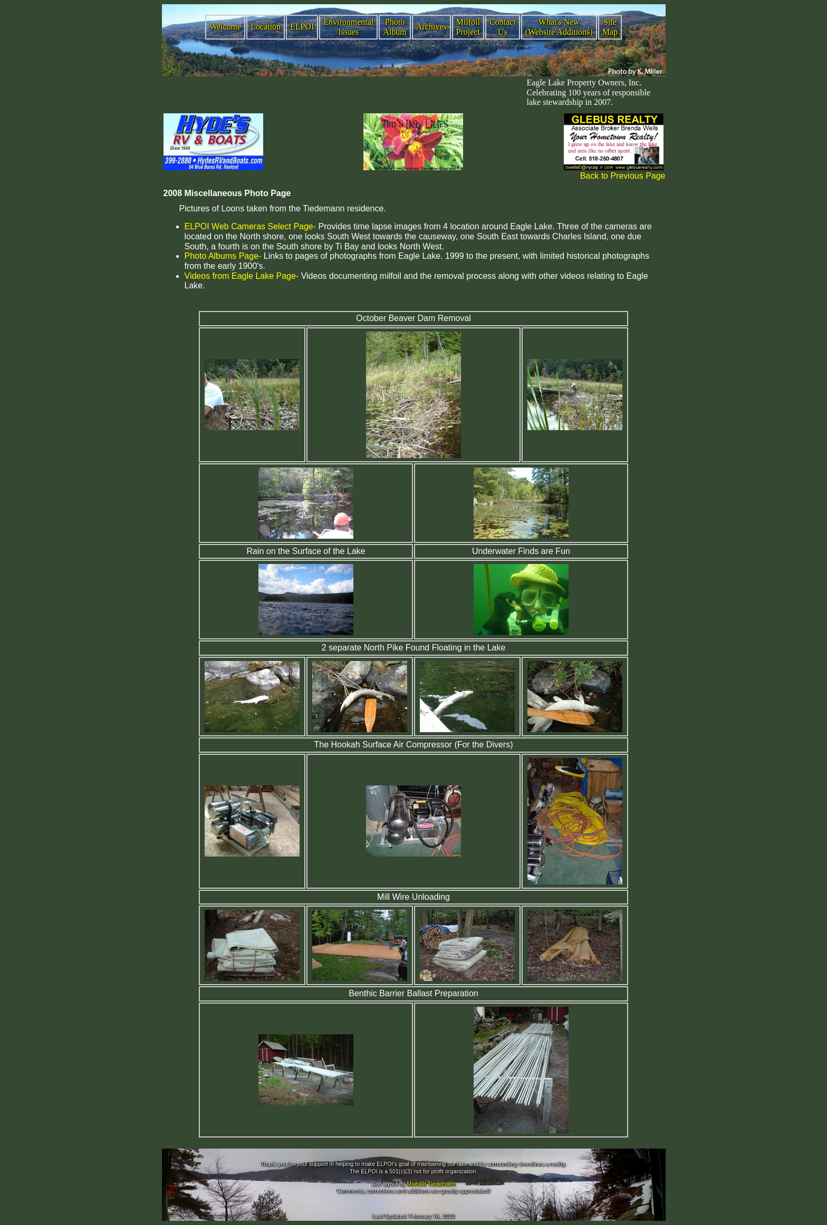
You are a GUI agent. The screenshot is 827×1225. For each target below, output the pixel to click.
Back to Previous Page (623, 175)
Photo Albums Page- (223, 255)
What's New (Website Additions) (559, 26)
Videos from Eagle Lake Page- (242, 275)
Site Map (610, 26)
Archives (431, 26)
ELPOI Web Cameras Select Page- (250, 226)
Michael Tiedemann (431, 1184)
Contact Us (502, 26)
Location (266, 26)
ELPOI (302, 26)
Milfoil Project (468, 26)
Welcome (225, 26)
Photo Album (394, 26)
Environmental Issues (348, 26)
